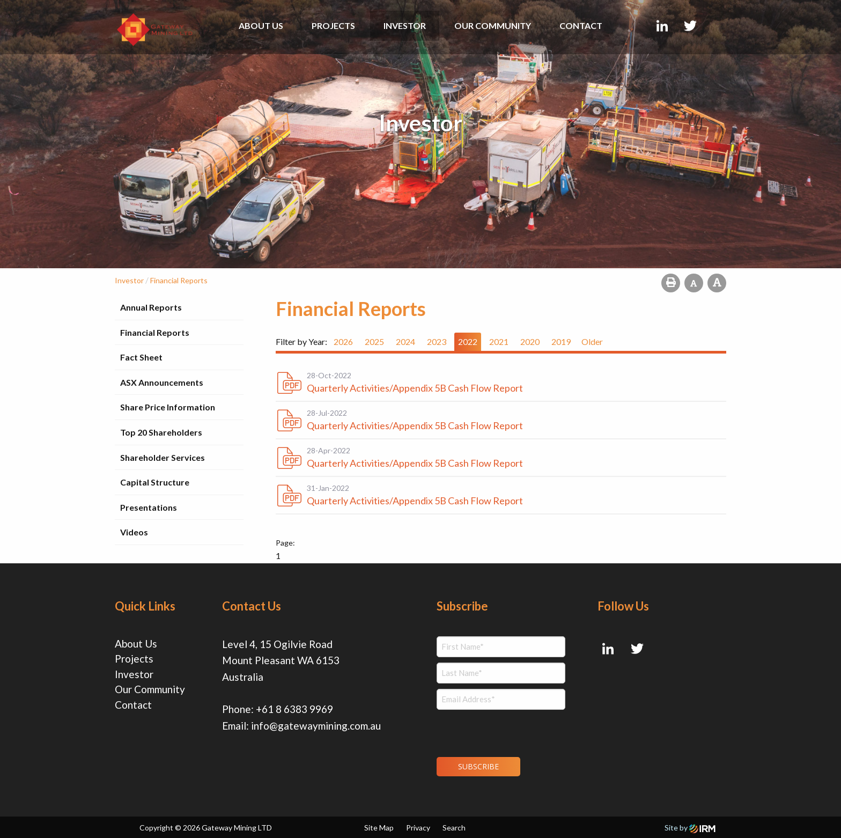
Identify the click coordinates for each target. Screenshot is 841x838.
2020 (530, 341)
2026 (343, 341)
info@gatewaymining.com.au (316, 725)
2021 (498, 341)
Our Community (492, 25)
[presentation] (502, 731)
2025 (374, 341)
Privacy (418, 827)
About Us (261, 25)
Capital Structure (154, 482)
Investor (404, 25)
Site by (690, 827)
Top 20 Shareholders (161, 432)
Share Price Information (167, 407)
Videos (134, 532)
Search (454, 827)
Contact (580, 25)
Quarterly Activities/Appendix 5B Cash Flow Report (415, 388)
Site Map (379, 827)
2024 (405, 341)
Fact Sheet (141, 357)
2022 (467, 341)
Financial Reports (154, 332)
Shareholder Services (162, 457)
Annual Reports (151, 307)
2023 (436, 341)
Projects (333, 25)
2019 (561, 341)
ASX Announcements (161, 382)
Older (592, 341)
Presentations (148, 507)
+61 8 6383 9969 (294, 709)
